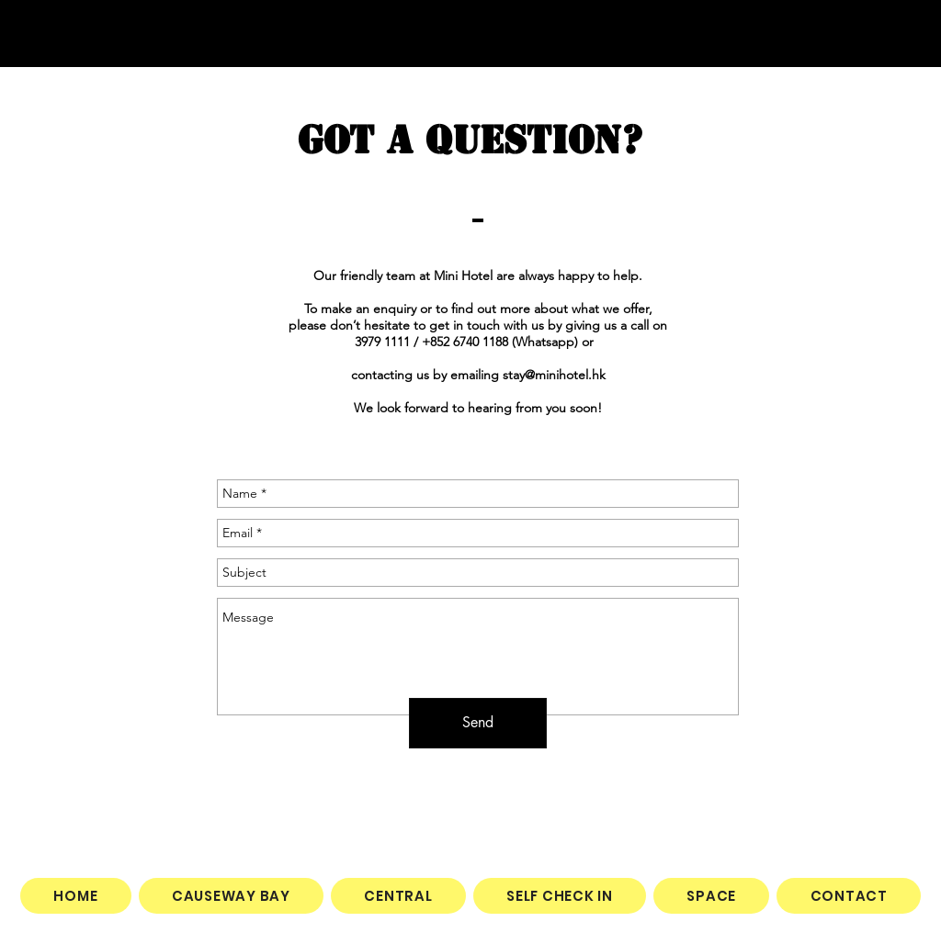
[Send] (478, 723)
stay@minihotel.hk (554, 374)
